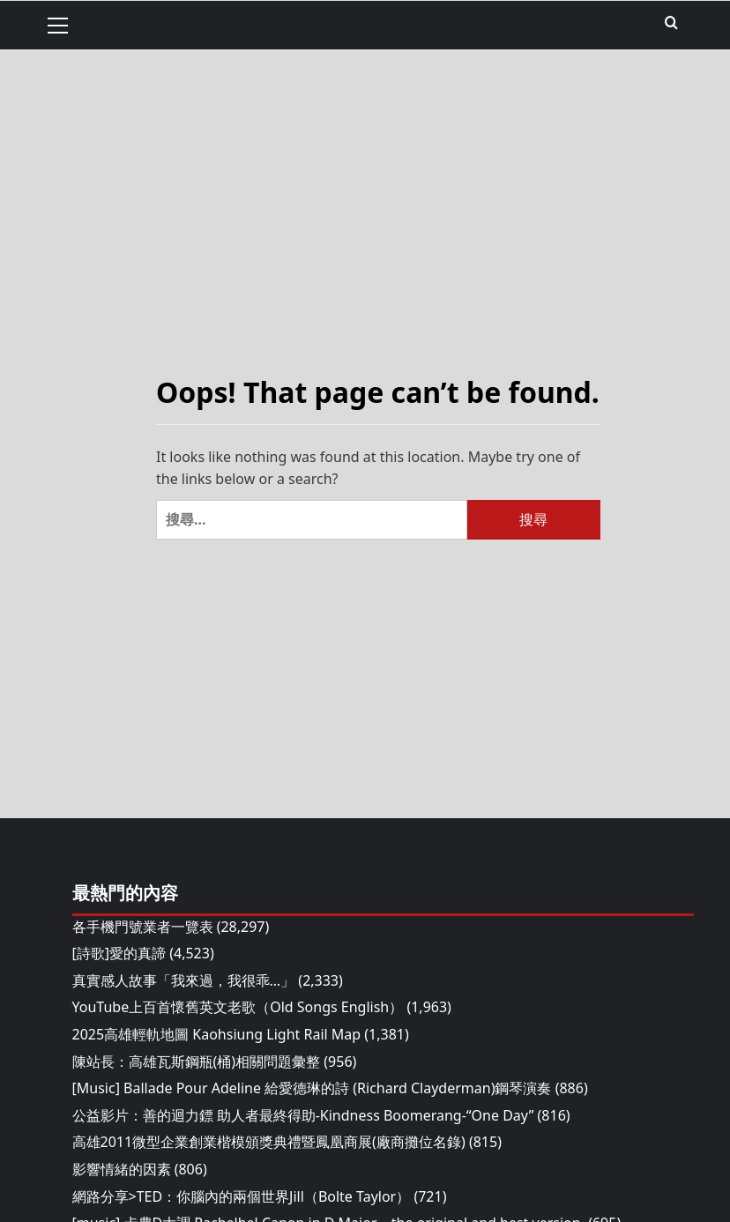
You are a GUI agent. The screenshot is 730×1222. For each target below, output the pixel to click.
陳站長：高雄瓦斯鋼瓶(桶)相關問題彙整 (196, 1061)
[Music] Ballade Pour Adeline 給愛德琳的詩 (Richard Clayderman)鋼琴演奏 (312, 1088)
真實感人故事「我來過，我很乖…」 (183, 980)
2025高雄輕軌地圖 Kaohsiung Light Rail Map (216, 1034)
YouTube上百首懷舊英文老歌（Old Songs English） (238, 1007)
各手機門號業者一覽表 (142, 926)
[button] (65, 23)
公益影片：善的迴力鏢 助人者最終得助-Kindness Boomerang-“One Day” (303, 1115)
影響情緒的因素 (121, 1169)
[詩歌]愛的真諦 (119, 953)
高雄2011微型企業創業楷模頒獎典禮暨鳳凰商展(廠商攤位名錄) (269, 1141)
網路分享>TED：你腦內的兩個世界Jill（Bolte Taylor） (241, 1196)
